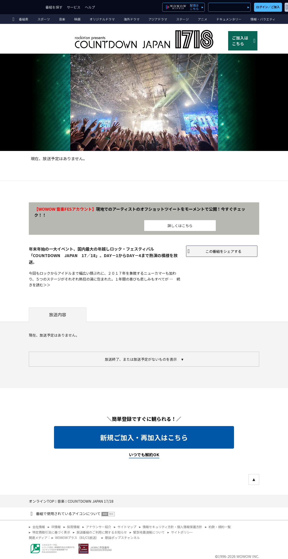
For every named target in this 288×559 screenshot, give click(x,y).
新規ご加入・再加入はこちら (144, 437)
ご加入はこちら (243, 40)
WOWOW (19, 7)
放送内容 (57, 314)
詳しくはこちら (180, 225)
